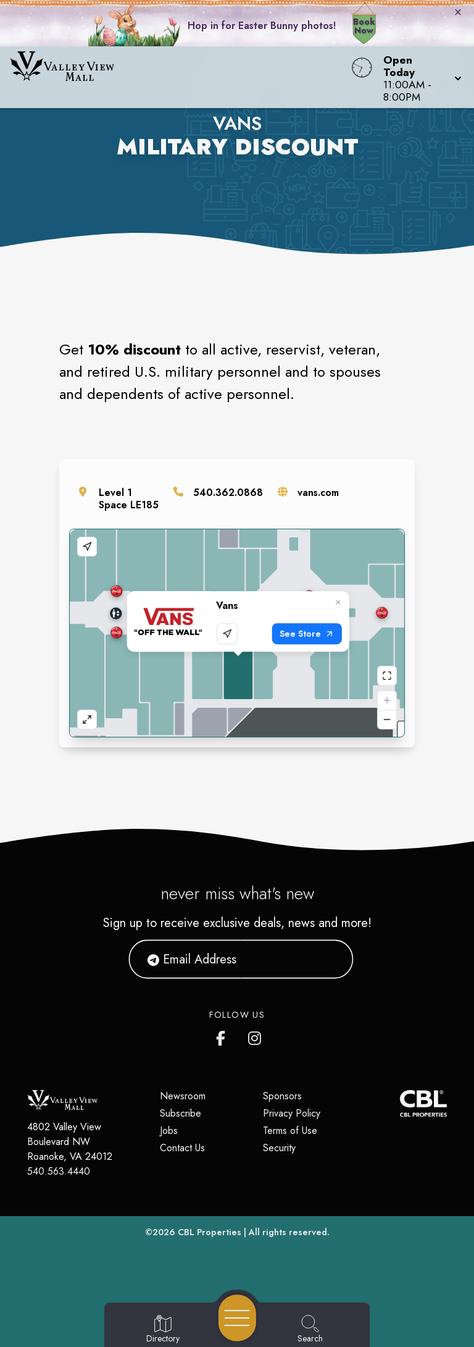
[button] (418, 77)
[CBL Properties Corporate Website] (400, 1103)
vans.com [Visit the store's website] (318, 492)
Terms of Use (290, 1130)
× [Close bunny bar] (458, 12)
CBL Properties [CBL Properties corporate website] (209, 1232)
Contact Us (182, 1148)
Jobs (169, 1130)
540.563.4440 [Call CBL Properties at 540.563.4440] (58, 1171)
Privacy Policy (291, 1113)
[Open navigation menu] (237, 1318)
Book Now (364, 25)
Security (279, 1148)
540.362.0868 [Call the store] (228, 492)
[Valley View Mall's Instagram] (255, 1036)
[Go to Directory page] (163, 1330)
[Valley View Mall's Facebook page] (223, 1036)
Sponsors (282, 1096)
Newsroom (183, 1096)
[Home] (180, 77)
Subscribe (180, 1113)
